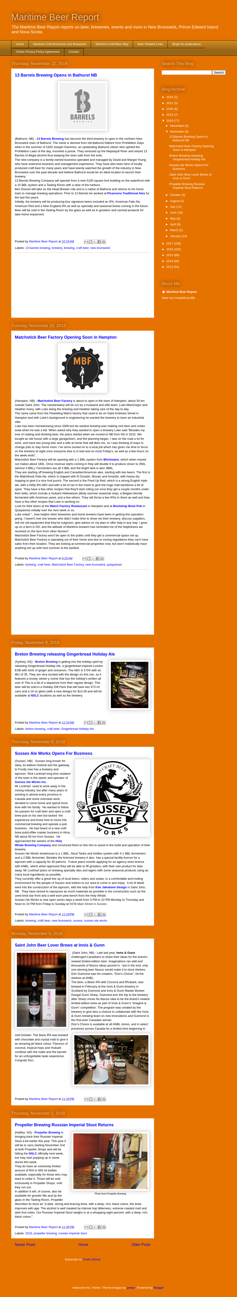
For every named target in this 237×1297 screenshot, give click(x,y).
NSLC (35, 695)
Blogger (159, 1287)
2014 (170, 261)
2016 (170, 249)
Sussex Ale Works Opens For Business (53, 753)
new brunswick (100, 248)
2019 (170, 114)
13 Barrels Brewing (50, 138)
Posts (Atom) (91, 1259)
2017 (170, 243)
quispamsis (114, 564)
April (173, 224)
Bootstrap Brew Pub (127, 506)
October (176, 195)
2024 (170, 97)
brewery (57, 248)
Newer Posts (25, 1245)
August (175, 201)
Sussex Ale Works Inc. (31, 782)
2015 (170, 255)
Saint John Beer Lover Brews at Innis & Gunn (60, 945)
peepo (131, 1287)
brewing (69, 248)
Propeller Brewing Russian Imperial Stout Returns (64, 1125)
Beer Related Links (150, 44)
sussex (77, 920)
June (174, 212)
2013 (170, 267)
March (174, 230)
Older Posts (141, 1245)
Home (20, 44)
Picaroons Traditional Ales (126, 193)
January (176, 236)
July (173, 206)
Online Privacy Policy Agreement (38, 51)
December (177, 125)
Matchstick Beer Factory (54, 400)
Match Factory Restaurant (68, 506)
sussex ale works (95, 920)
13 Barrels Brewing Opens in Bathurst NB (56, 75)
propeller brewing (45, 1233)
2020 (170, 109)
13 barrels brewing (37, 248)
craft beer (82, 248)
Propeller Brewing (47, 1132)
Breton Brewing (46, 661)
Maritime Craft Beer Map (112, 44)
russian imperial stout (73, 1233)
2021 (170, 103)
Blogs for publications (186, 44)
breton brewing (35, 729)
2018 (28, 1233)
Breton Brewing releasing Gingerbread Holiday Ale (65, 654)
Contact (74, 51)
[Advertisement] (82, 285)
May (173, 218)
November (177, 131)
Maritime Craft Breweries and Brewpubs (59, 44)
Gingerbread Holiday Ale (77, 729)
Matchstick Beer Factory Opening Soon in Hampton (66, 337)
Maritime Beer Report (55, 17)
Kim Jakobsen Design (111, 887)
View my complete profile (178, 298)
